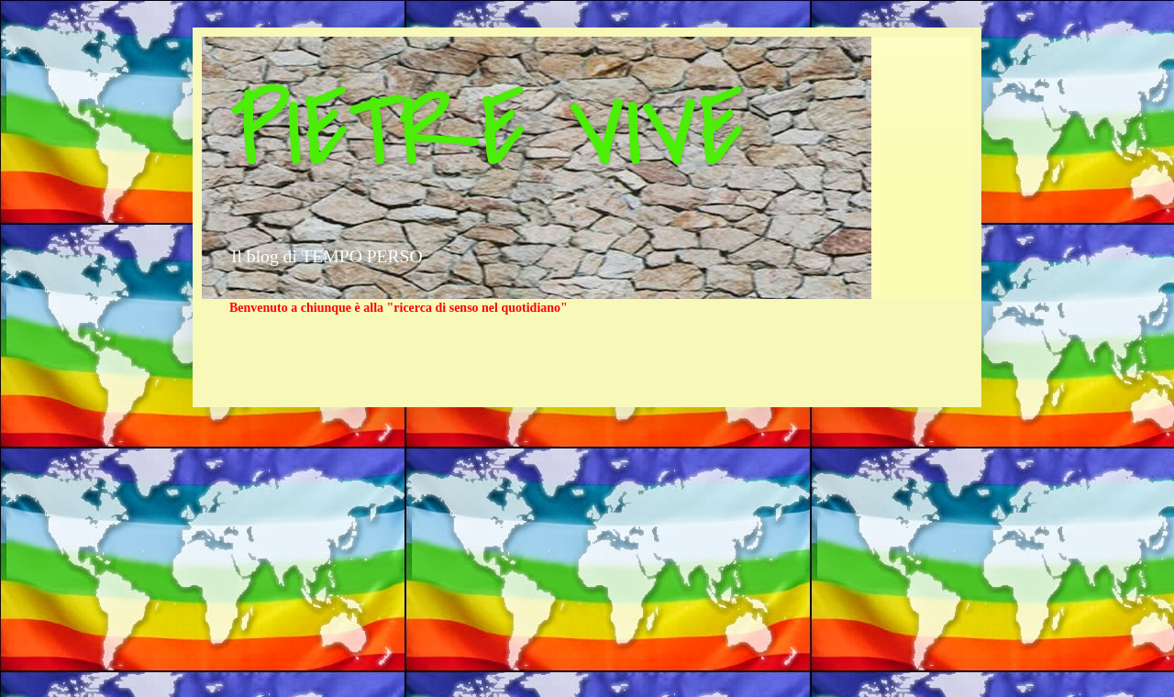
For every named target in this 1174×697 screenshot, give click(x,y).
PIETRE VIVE (486, 131)
